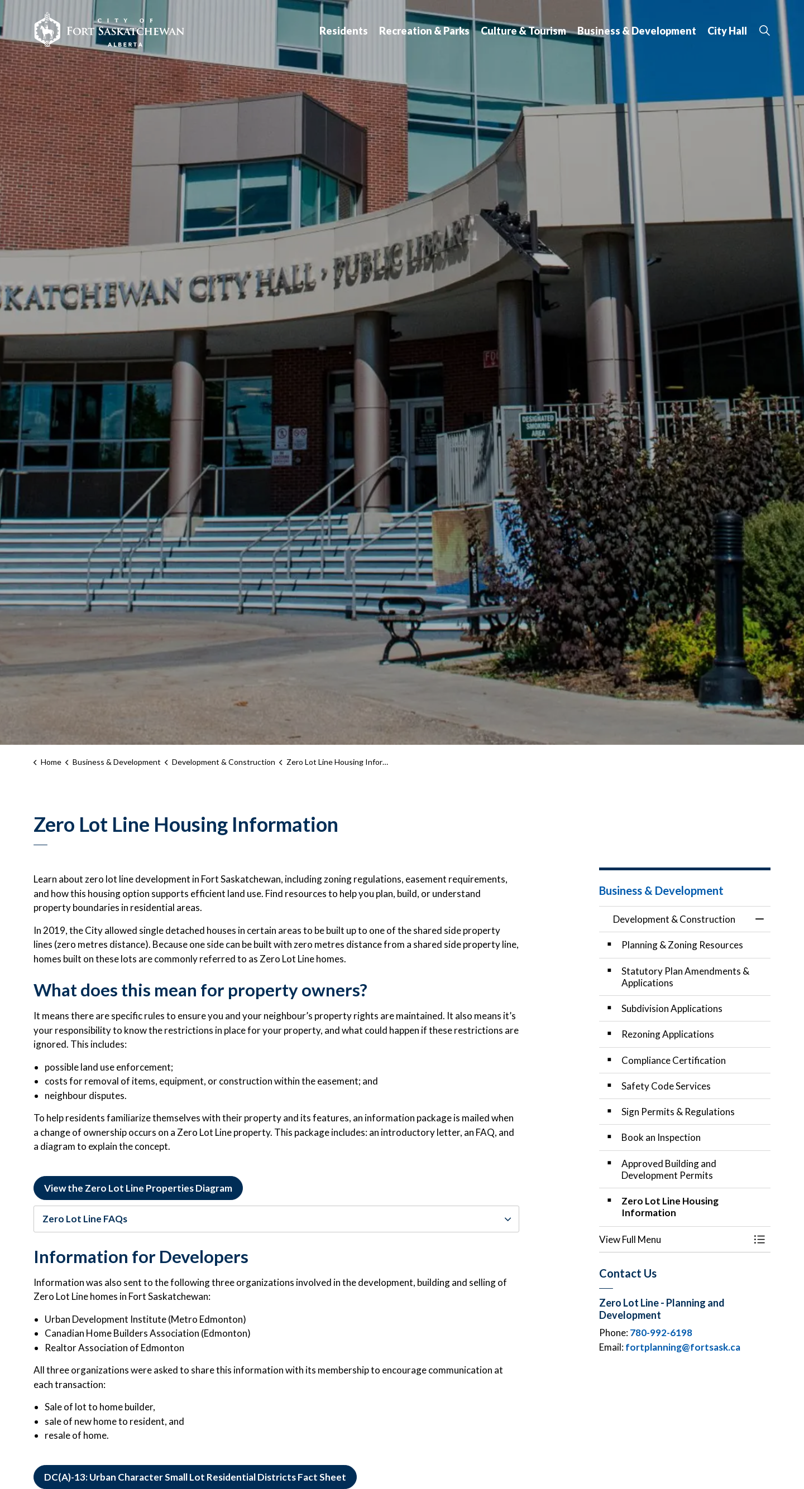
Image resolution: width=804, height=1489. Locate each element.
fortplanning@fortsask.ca (682, 1347)
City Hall (727, 31)
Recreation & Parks (424, 31)
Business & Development (636, 31)
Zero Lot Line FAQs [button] (84, 1219)
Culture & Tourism (523, 31)
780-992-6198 (661, 1332)
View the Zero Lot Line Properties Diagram (138, 1188)
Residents (343, 31)
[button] (674, 1239)
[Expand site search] (764, 31)
